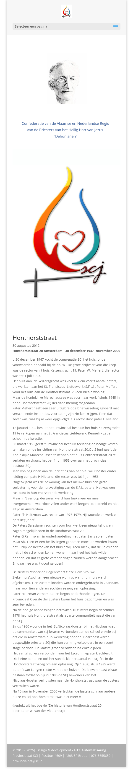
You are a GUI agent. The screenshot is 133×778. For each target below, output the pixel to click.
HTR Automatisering (90, 750)
